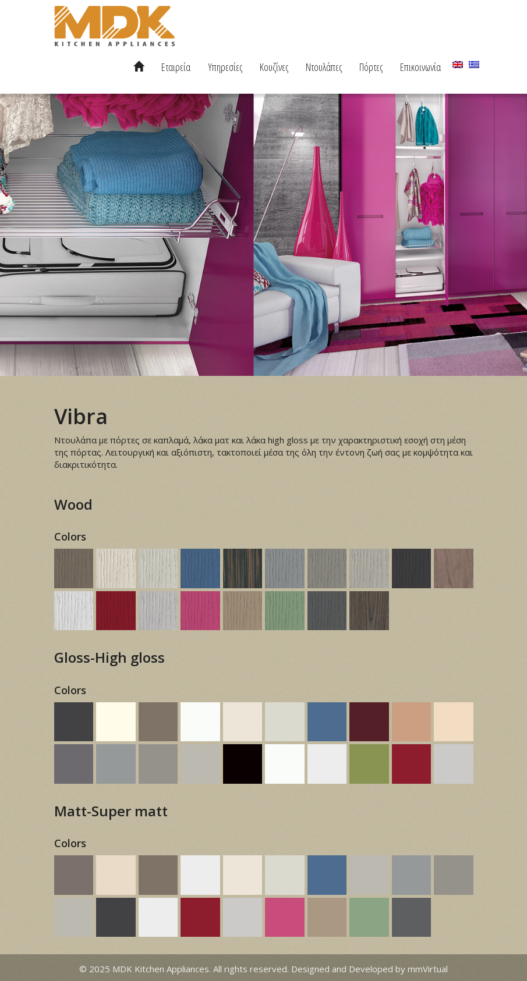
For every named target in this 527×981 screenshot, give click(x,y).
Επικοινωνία (420, 67)
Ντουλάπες (324, 67)
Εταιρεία (175, 67)
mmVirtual (428, 969)
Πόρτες (371, 67)
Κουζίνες (274, 67)
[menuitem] (458, 64)
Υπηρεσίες (225, 67)
